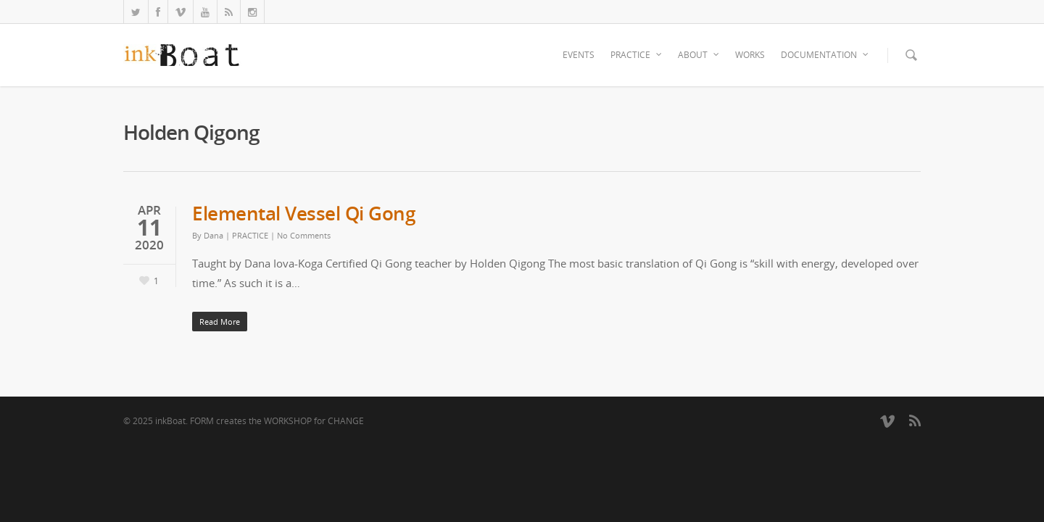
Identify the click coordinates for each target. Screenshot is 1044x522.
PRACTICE (636, 55)
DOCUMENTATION (825, 55)
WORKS (750, 55)
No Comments (304, 235)
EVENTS (578, 55)
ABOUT (699, 55)
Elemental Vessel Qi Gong (303, 213)
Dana (213, 235)
